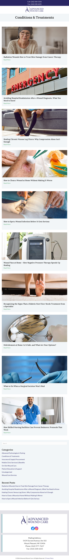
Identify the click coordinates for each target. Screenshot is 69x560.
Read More (8, 60)
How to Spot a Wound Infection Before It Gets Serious (26, 221)
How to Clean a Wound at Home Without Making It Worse (28, 180)
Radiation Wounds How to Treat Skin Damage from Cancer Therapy (32, 57)
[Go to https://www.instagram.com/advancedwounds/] (36, 528)
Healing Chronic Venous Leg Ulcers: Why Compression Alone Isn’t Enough (27, 492)
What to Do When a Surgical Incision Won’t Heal (24, 386)
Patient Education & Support (12, 469)
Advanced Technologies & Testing (13, 453)
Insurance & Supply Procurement (13, 459)
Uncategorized (7, 472)
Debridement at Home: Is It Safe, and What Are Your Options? (30, 345)
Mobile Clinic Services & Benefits (13, 463)
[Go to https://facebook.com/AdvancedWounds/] (33, 528)
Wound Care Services (9, 475)
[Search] (34, 443)
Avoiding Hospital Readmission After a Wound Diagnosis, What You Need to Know (30, 489)
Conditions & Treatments (10, 456)
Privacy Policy (49, 558)
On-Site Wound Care (9, 466)
